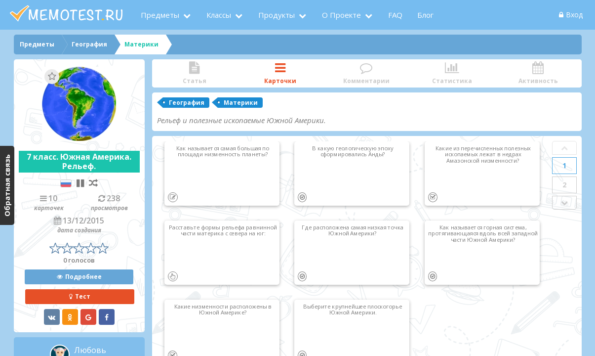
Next (564, 203)
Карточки (280, 73)
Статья (195, 73)
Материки (241, 102)
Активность (538, 73)
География (186, 102)
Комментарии (366, 73)
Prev (564, 148)
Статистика (452, 73)
